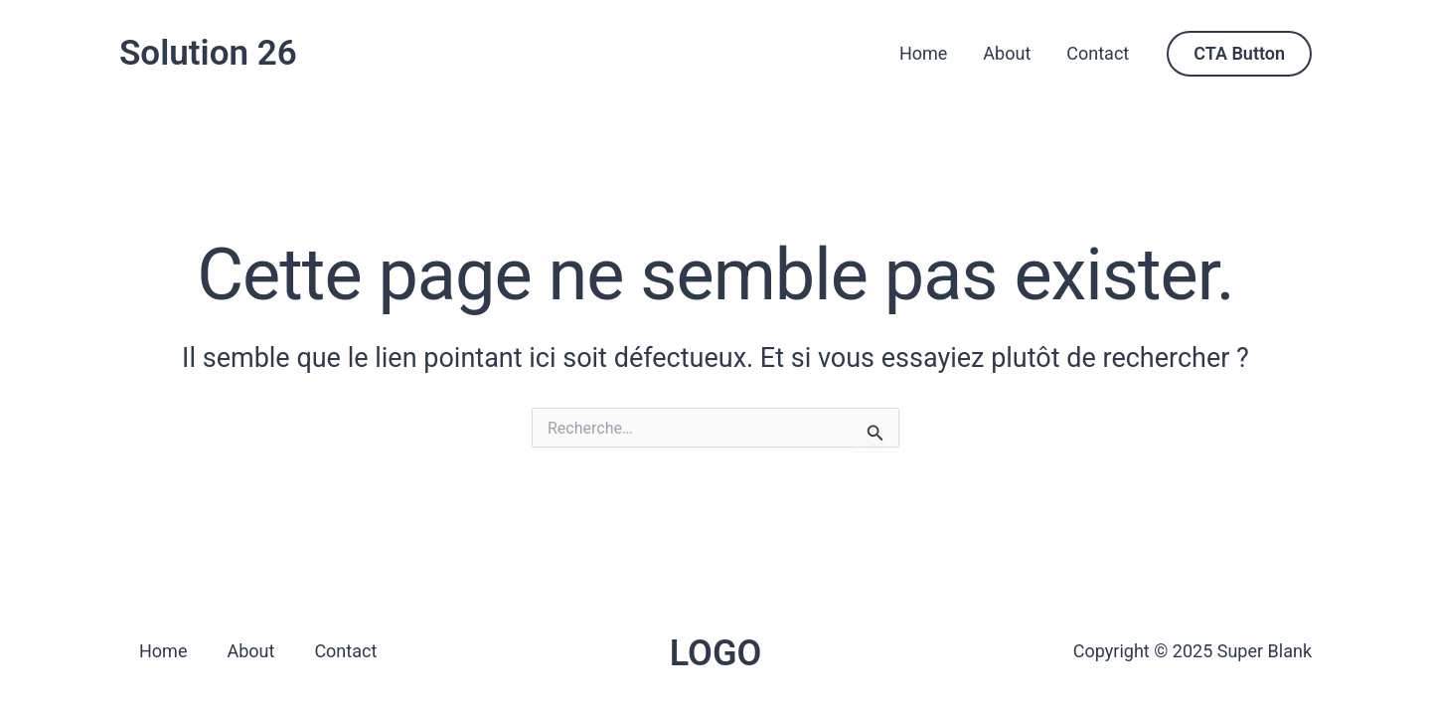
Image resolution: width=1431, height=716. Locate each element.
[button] (1239, 54)
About (1007, 53)
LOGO (716, 653)
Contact (1097, 53)
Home (923, 53)
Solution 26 (208, 53)
